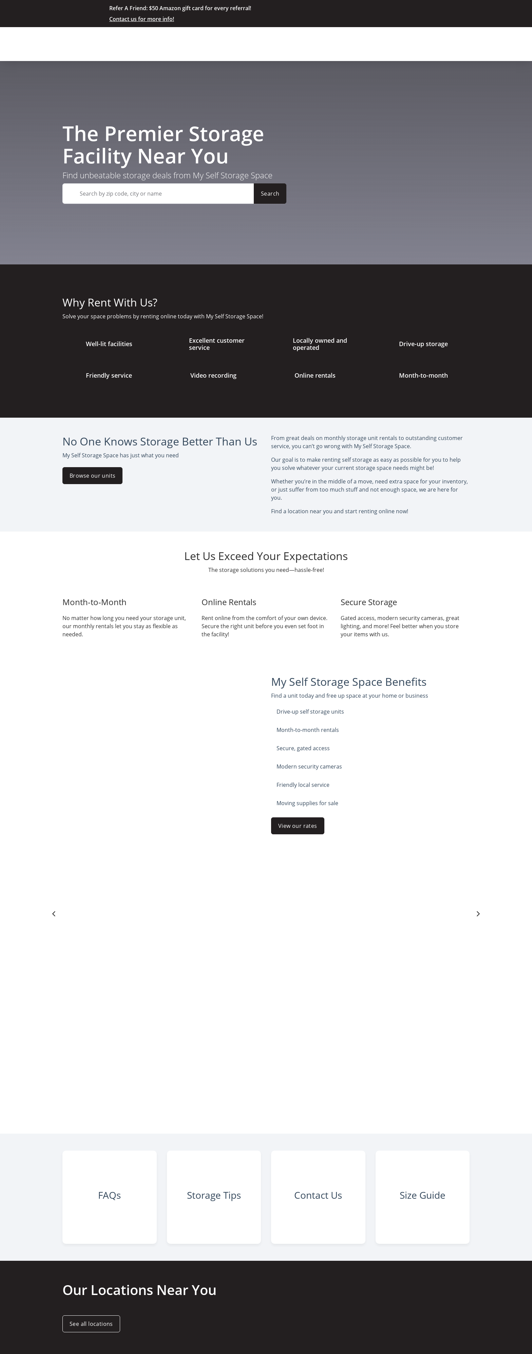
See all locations (91, 1324)
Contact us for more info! (141, 19)
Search (270, 193)
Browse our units (92, 475)
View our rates (297, 826)
